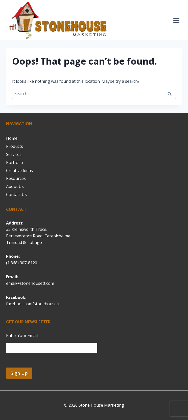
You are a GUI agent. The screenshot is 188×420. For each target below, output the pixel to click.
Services (13, 154)
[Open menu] (176, 20)
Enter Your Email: (22, 335)
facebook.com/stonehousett (33, 303)
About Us (15, 186)
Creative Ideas (19, 170)
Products (14, 146)
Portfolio (14, 162)
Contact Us (16, 194)
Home (11, 138)
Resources (16, 178)
